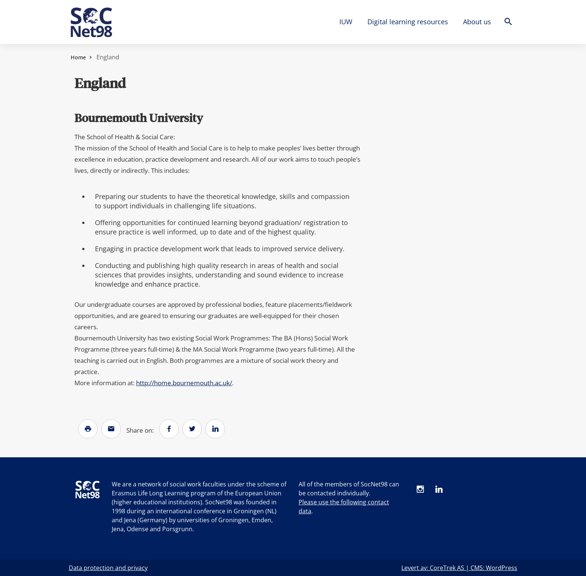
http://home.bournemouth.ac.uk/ (184, 383)
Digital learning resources (407, 21)
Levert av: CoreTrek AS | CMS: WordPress (459, 568)
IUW (345, 21)
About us (477, 21)
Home (78, 57)
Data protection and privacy (108, 568)
